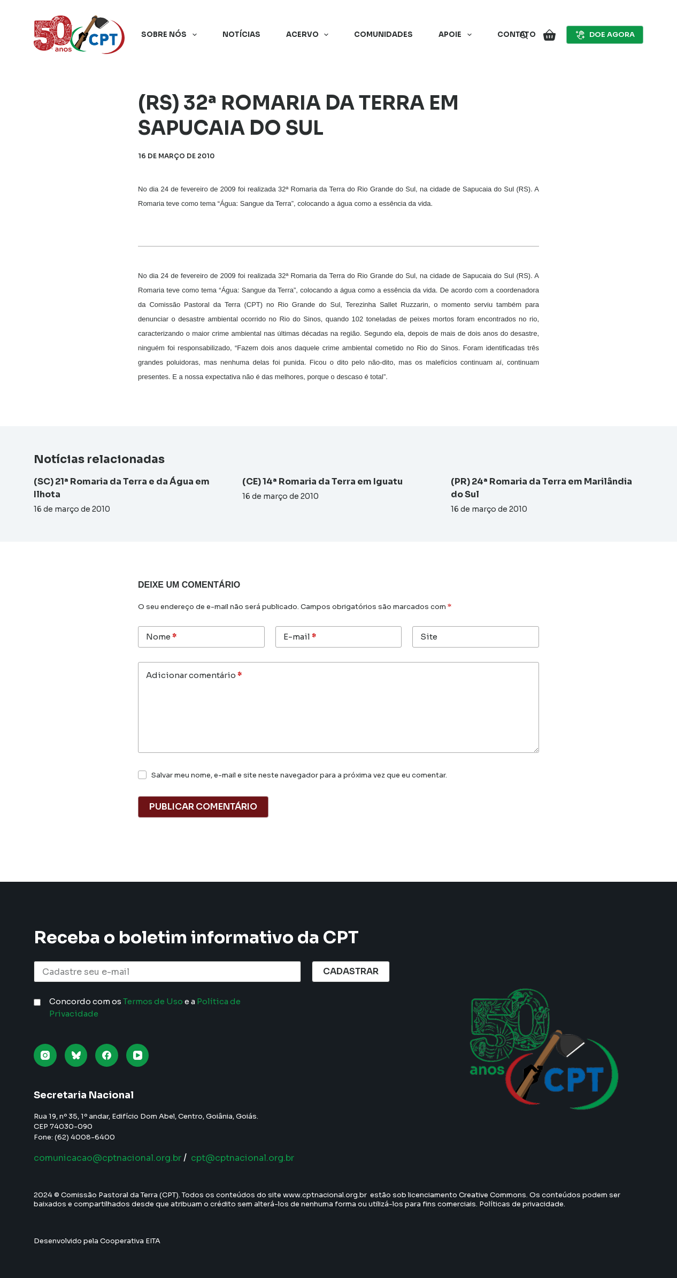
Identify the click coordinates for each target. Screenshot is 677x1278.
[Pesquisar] (524, 35)
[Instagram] (45, 1055)
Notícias (241, 34)
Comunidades (383, 34)
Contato (516, 34)
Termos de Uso (153, 1001)
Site (428, 637)
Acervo (309, 34)
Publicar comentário (203, 806)
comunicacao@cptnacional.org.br (118, 1158)
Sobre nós (171, 34)
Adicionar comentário (194, 675)
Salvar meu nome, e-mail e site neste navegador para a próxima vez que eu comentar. (299, 775)
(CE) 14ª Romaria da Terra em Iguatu (322, 481)
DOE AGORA (605, 34)
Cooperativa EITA (130, 1240)
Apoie (457, 34)
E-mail (299, 637)
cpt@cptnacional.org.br (273, 1158)
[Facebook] (106, 1055)
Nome (161, 637)
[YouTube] (137, 1055)
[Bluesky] (76, 1055)
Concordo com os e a (145, 1007)
